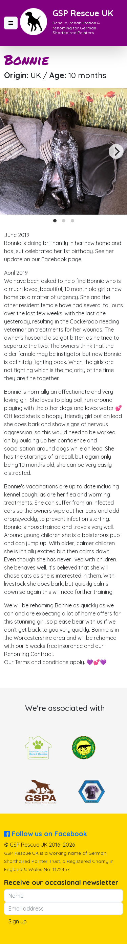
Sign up (17, 921)
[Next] (116, 151)
